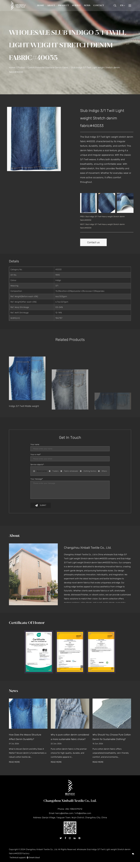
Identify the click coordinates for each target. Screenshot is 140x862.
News (87, 5)
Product (63, 5)
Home (40, 5)
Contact (98, 5)
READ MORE (14, 762)
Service (76, 5)
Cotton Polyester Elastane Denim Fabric (48, 67)
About (51, 5)
